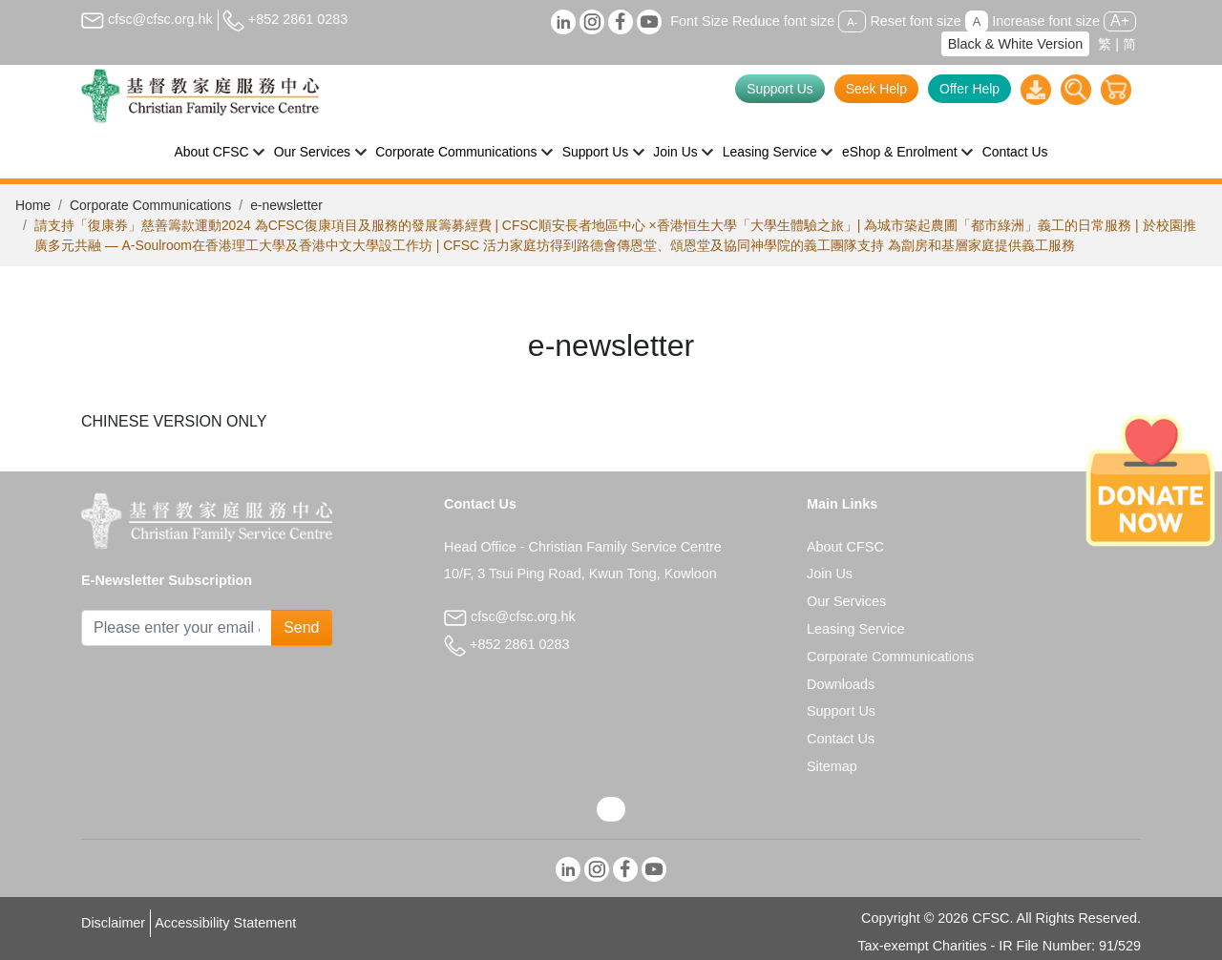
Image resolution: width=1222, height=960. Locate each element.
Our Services (846, 601)
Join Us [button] (675, 151)
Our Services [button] (312, 151)
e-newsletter (286, 205)
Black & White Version (1016, 44)
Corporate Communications (150, 205)
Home (33, 205)
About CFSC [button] (212, 151)
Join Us (830, 573)
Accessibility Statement (225, 922)
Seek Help (876, 88)
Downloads (840, 684)
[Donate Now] (1150, 480)
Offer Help (969, 88)
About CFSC (845, 546)
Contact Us (1015, 151)
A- (852, 22)
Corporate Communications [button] (456, 151)
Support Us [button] (595, 151)
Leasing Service (855, 629)
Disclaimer (113, 922)
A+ (1119, 20)
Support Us (780, 88)
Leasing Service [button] (770, 151)
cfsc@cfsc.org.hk (147, 19)
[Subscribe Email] (176, 628)
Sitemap (832, 766)
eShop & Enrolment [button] (900, 151)
